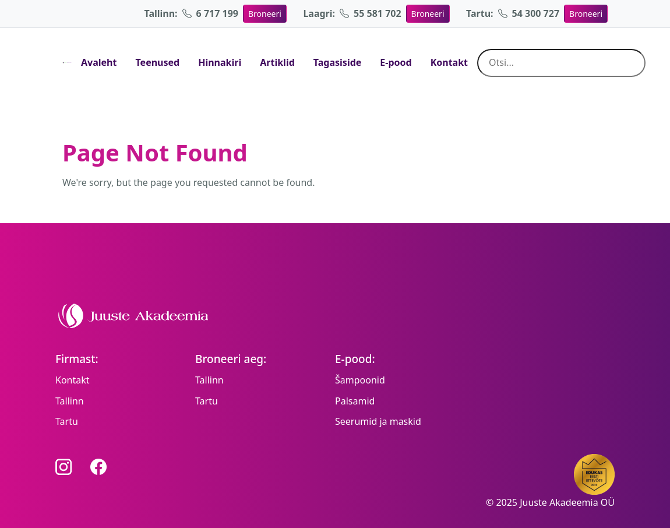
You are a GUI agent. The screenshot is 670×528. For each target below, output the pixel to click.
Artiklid (277, 62)
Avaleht (99, 62)
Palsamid (355, 401)
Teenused (157, 62)
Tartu (66, 421)
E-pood (395, 62)
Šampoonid (360, 380)
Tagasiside (337, 62)
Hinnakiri (219, 62)
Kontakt (449, 62)
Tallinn (69, 401)
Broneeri (264, 13)
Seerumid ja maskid (378, 421)
